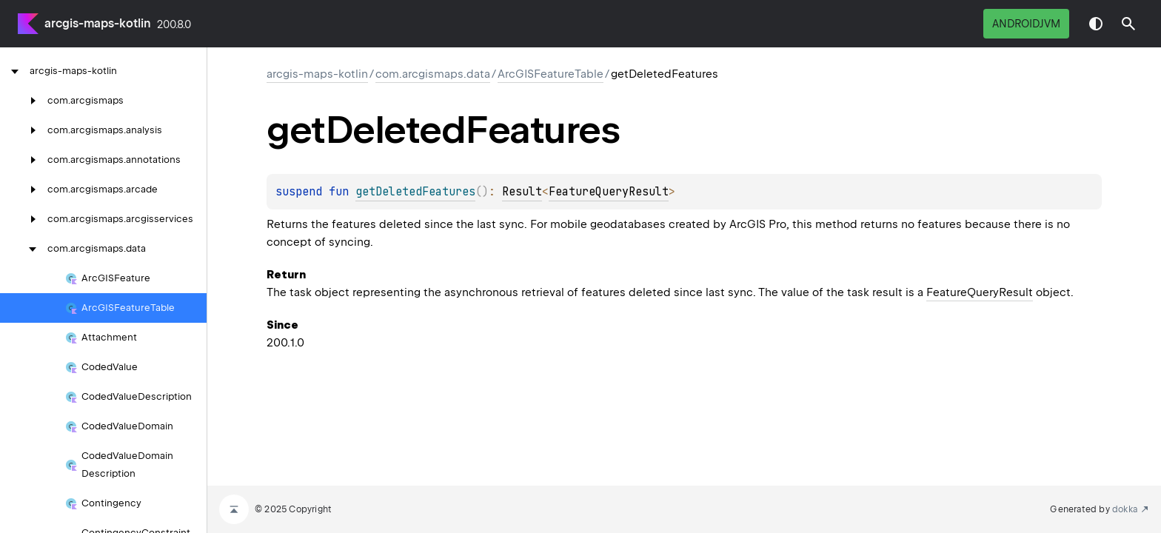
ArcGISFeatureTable (550, 74)
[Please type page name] (1128, 23)
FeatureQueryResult (609, 191)
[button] (1128, 23)
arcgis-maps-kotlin (97, 23)
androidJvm (1026, 24)
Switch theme (1096, 23)
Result (522, 191)
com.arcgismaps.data (432, 74)
